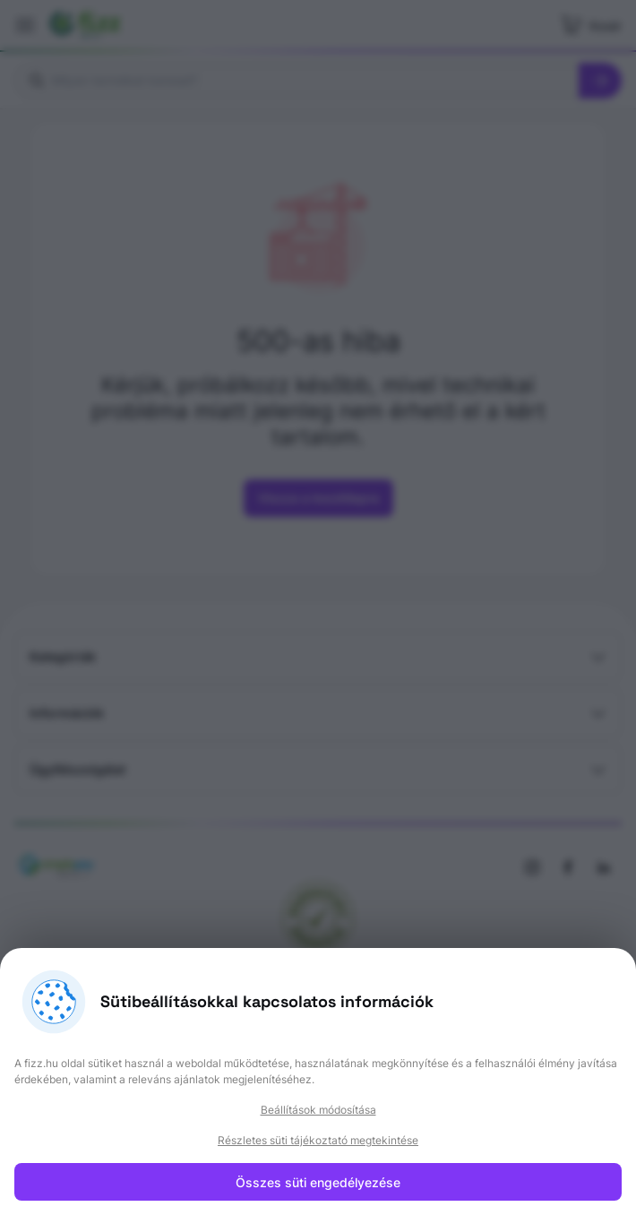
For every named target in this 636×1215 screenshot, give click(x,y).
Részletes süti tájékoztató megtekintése (318, 1140)
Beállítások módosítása (318, 1109)
